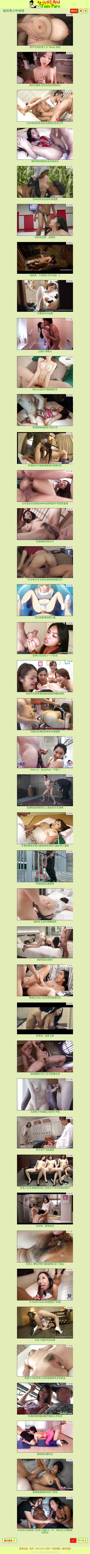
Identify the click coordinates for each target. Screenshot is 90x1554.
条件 (32, 1548)
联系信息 (23, 1548)
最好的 (74, 11)
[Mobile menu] (2, 4)
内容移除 (56, 1548)
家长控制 (66, 1548)
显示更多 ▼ (9, 1540)
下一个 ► (82, 1540)
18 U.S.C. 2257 (43, 1548)
